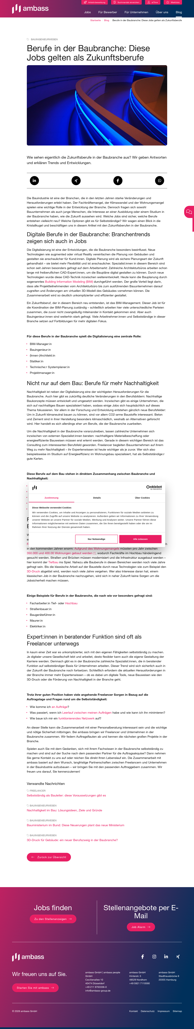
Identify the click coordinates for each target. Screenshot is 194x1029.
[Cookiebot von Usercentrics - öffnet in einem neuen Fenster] (148, 487)
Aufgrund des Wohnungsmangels (96, 550)
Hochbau (71, 604)
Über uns (162, 12)
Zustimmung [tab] (52, 497)
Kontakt (133, 1012)
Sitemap (177, 1012)
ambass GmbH (29, 1012)
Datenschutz (148, 1012)
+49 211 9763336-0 (96, 988)
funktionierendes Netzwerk (76, 720)
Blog (179, 12)
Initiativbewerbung (96, 2)
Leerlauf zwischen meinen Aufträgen (87, 714)
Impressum (164, 1012)
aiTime (155, 2)
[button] (34, 182)
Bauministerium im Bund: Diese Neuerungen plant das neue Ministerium (75, 826)
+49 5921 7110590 (139, 984)
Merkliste (176, 3)
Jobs (87, 12)
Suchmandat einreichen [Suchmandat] (128, 2)
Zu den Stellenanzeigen (50, 920)
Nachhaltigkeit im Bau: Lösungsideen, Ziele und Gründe (64, 811)
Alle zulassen (140, 539)
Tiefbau (53, 563)
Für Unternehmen (136, 12)
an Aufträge (59, 708)
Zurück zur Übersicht (51, 858)
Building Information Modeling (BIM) (69, 283)
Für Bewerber (107, 12)
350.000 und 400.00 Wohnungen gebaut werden (59, 554)
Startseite (95, 21)
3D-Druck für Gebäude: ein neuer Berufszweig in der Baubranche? (72, 841)
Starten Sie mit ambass (33, 989)
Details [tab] (97, 497)
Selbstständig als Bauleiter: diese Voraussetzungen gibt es (66, 797)
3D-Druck (33, 573)
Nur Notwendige (96, 539)
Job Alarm (138, 928)
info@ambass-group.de (97, 992)
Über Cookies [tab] (142, 497)
